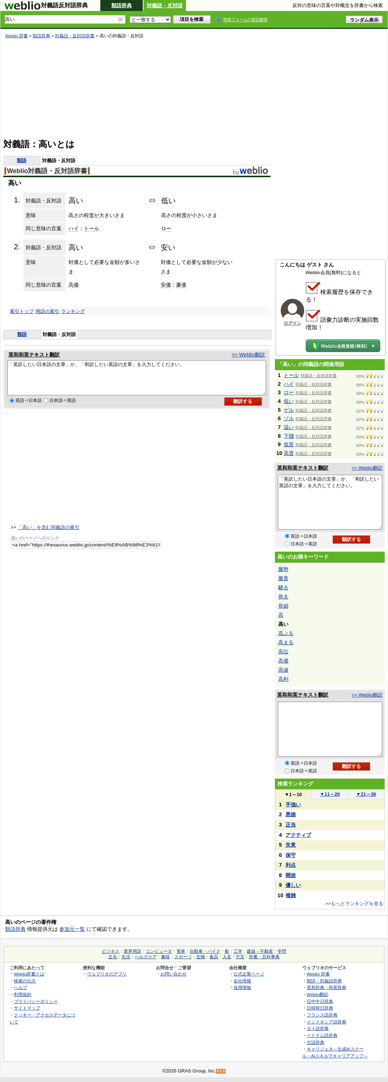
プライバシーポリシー (36, 1001)
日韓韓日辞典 (320, 1007)
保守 (291, 855)
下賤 (289, 436)
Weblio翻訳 (317, 994)
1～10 (293, 794)
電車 (180, 951)
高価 (73, 285)
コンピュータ (159, 951)
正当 (291, 825)
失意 (291, 845)
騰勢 (283, 569)
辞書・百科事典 (264, 957)
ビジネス (110, 951)
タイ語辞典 (318, 1028)
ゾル (289, 418)
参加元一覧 (72, 929)
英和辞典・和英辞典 (326, 987)
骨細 (283, 606)
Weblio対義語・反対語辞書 (47, 171)
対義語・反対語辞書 (74, 36)
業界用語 (132, 951)
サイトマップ (27, 1007)
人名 (227, 957)
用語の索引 (47, 311)
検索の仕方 (25, 980)
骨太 (283, 597)
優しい (293, 885)
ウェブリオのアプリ (107, 973)
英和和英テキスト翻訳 (34, 355)
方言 (240, 957)
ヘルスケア (146, 957)
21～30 (366, 794)
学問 (281, 951)
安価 (166, 285)
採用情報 (242, 987)
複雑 (291, 895)
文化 (112, 957)
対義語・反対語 (165, 5)
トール (91, 228)
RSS (221, 1071)
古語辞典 (315, 1042)
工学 (238, 951)
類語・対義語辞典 (324, 980)
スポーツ (183, 957)
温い (289, 427)
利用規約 (22, 994)
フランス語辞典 (322, 1014)
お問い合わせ (173, 973)
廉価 (181, 285)
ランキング (73, 311)
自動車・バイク (205, 951)
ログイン (292, 323)
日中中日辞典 (320, 1001)
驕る (283, 587)
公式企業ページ (249, 973)
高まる (286, 642)
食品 (213, 957)
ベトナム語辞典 (322, 1035)
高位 (283, 651)
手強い (293, 804)
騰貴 (283, 578)
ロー (166, 228)
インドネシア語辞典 (326, 1021)
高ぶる (286, 633)
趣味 (165, 957)
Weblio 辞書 (16, 36)
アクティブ (298, 835)
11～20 (330, 794)
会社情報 (242, 980)
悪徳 (291, 814)
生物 (200, 957)
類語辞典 (121, 5)
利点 (291, 865)
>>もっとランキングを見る (354, 903)
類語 (21, 160)
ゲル (289, 410)
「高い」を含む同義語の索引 (48, 534)
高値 (283, 670)
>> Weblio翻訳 (248, 355)
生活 (126, 957)
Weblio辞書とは (29, 973)
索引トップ (22, 311)
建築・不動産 (260, 951)
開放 (291, 875)
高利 (283, 679)
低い (289, 401)
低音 (289, 444)
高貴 (289, 453)
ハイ (73, 228)
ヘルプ (20, 987)
